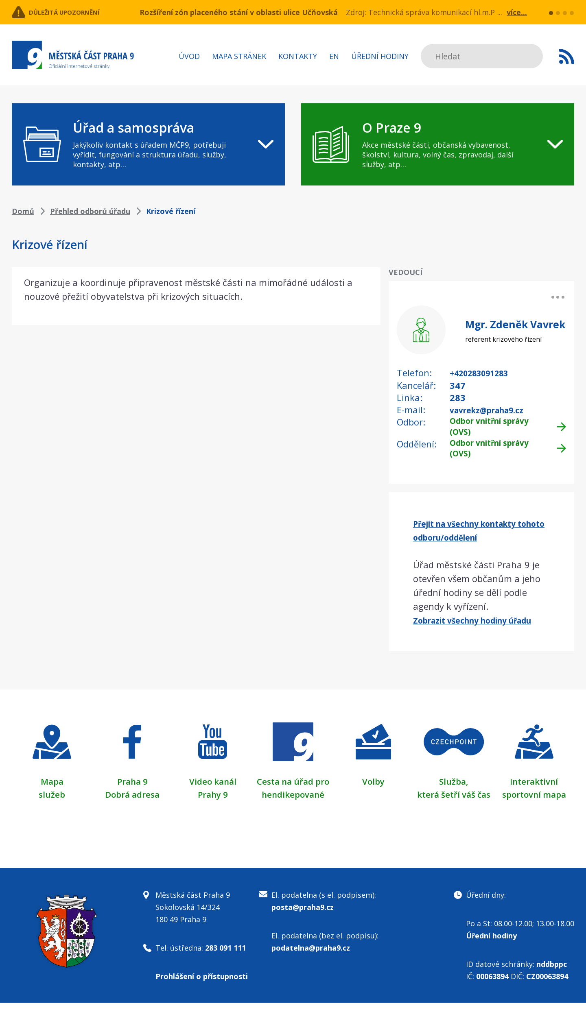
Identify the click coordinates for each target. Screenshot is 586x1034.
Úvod (189, 56)
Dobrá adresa (132, 813)
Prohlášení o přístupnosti (201, 1007)
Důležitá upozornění (77, 12)
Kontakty (297, 56)
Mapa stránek (239, 56)
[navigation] (148, 144)
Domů (23, 211)
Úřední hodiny (380, 56)
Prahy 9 (213, 813)
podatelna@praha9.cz (310, 979)
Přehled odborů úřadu (90, 211)
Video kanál (212, 800)
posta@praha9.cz (302, 938)
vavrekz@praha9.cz (494, 409)
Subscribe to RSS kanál (566, 56)
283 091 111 (225, 979)
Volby (373, 800)
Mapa (52, 800)
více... (517, 12)
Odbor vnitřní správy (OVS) (497, 427)
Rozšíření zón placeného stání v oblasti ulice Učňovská (239, 12)
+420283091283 (484, 372)
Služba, (453, 800)
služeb (52, 813)
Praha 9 (132, 800)
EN (334, 56)
